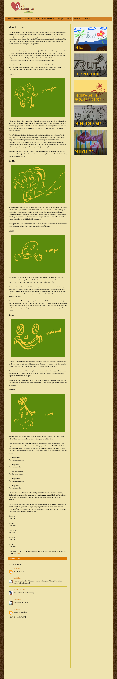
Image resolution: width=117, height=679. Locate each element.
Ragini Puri (17, 578)
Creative (68, 19)
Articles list (17, 19)
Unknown (17, 568)
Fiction (37, 19)
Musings (60, 19)
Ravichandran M (19, 590)
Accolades (77, 19)
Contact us (87, 19)
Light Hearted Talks (48, 19)
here (18, 553)
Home (9, 19)
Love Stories (28, 19)
